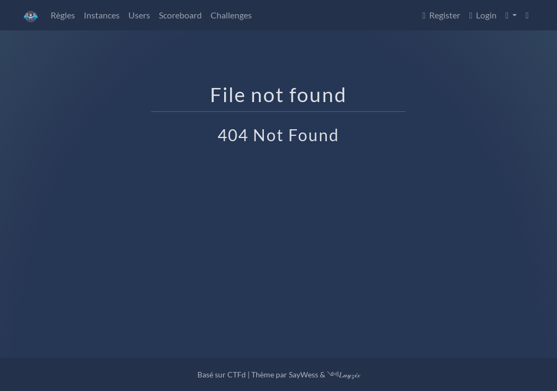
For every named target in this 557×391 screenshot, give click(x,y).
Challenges (231, 15)
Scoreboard (180, 15)
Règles (63, 15)
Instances (102, 15)
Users (139, 15)
